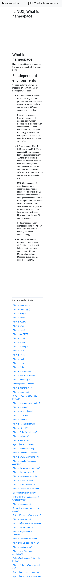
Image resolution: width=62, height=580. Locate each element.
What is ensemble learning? (24, 424)
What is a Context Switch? (24, 484)
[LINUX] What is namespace (43, 3)
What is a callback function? (25, 539)
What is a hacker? (20, 407)
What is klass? (19, 330)
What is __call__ (19, 359)
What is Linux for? (20, 415)
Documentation (10, 3)
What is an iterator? (21, 436)
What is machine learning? (24, 448)
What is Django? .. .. (21, 313)
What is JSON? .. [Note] (22, 411)
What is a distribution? (22, 371)
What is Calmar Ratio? (22, 388)
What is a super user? (22, 504)
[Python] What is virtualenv (24, 444)
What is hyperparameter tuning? (26, 403)
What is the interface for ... (24, 527)
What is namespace (21, 305)
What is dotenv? (19, 318)
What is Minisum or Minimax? (25, 453)
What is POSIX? (19, 322)
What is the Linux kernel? (23, 472)
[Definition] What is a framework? (27, 523)
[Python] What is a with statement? (27, 576)
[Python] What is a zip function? (26, 572)
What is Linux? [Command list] (26, 457)
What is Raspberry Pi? (22, 379)
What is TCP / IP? (20, 428)
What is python (19, 342)
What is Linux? (19, 338)
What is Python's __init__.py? (25, 432)
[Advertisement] (27, 35)
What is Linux (18, 326)
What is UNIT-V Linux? (22, 440)
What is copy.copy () (21, 309)
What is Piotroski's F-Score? (24, 375)
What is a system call (22, 519)
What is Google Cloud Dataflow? (26, 489)
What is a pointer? (20, 420)
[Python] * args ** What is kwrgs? (27, 515)
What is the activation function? (26, 468)
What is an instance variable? (25, 476)
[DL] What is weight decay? (24, 493)
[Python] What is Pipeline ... (24, 384)
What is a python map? (22, 547)
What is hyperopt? (20, 346)
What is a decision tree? (23, 480)
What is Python (19, 367)
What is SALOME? (20, 334)
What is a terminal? (21, 392)
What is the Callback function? (26, 543)
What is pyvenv (19, 355)
